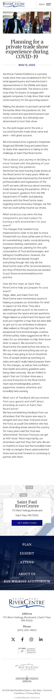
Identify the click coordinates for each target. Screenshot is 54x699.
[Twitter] (13, 639)
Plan (27, 544)
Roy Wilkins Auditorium (27, 581)
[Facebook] (22, 639)
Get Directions (27, 523)
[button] (25, 29)
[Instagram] (31, 639)
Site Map (37, 690)
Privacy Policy (33, 693)
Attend (27, 562)
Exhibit (27, 553)
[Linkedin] (41, 639)
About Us (27, 574)
